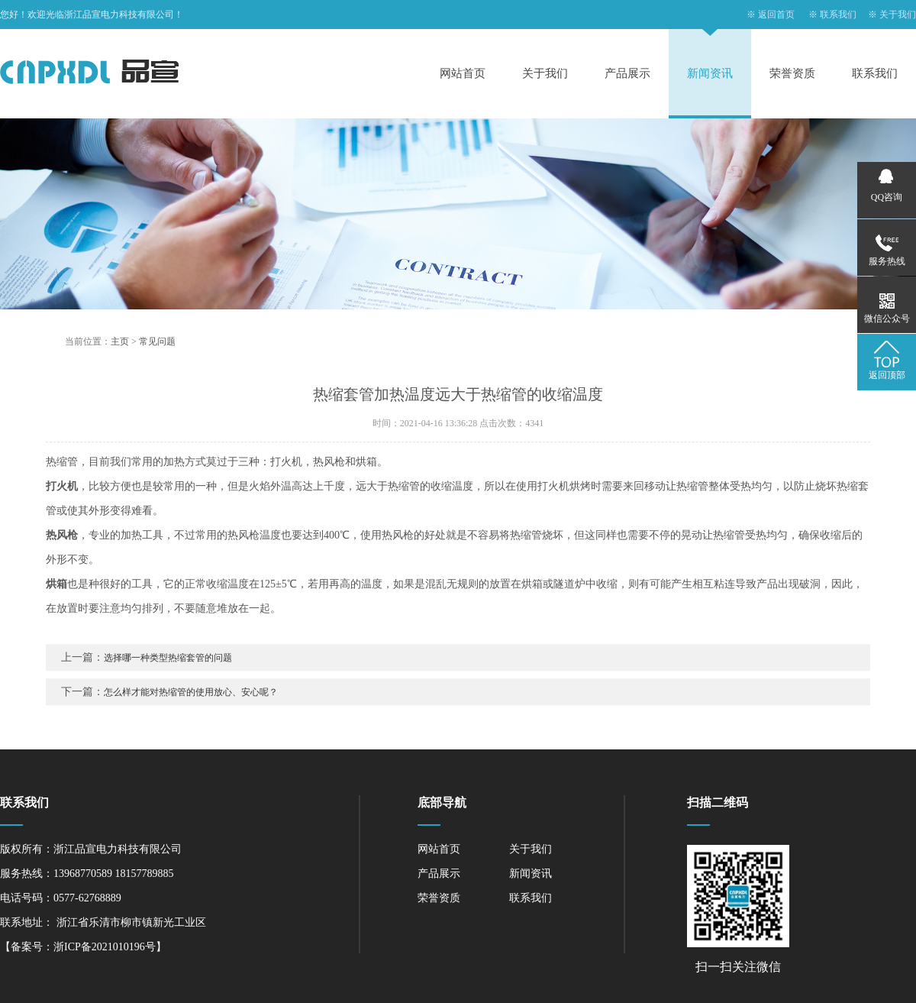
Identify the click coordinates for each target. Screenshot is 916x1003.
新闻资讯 (710, 73)
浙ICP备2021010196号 (104, 947)
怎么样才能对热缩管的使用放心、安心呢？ (191, 699)
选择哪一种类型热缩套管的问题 (168, 665)
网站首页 (462, 73)
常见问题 (157, 349)
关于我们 (897, 14)
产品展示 (627, 73)
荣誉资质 (792, 73)
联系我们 (838, 14)
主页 (120, 349)
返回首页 (776, 14)
